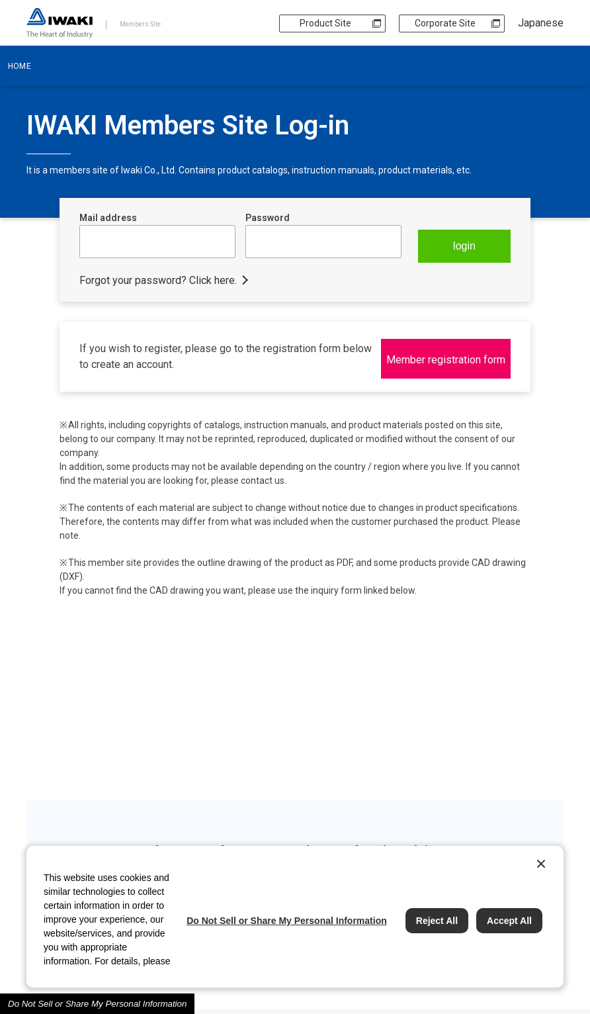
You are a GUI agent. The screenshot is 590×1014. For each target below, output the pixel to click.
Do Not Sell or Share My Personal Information (97, 1004)
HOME (19, 66)
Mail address (108, 217)
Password (267, 217)
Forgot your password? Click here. (158, 277)
